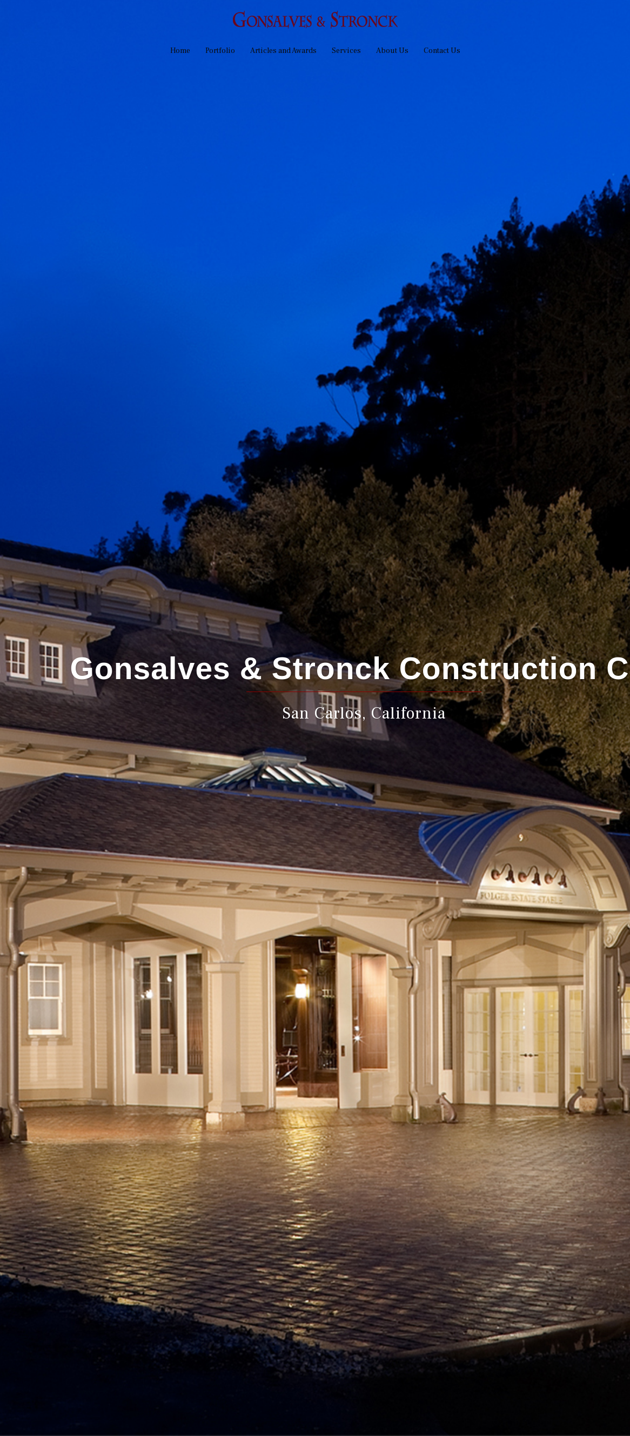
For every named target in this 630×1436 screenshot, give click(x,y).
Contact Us (442, 51)
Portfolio (220, 51)
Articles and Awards (283, 51)
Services (346, 51)
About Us (392, 51)
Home (180, 51)
